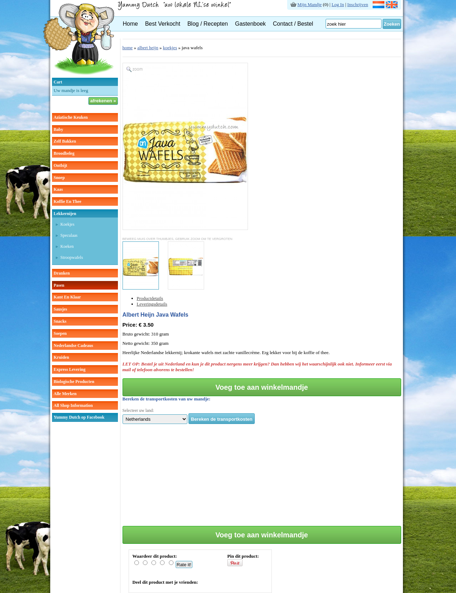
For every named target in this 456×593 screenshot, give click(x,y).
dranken (62, 273)
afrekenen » (103, 100)
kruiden (61, 357)
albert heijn (147, 47)
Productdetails (150, 298)
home (128, 47)
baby (58, 129)
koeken (67, 246)
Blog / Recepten (207, 24)
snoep (59, 177)
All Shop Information (73, 405)
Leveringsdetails (152, 304)
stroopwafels (72, 257)
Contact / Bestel (293, 24)
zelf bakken (65, 141)
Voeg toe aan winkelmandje (262, 387)
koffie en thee (68, 201)
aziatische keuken (71, 117)
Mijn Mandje (309, 4)
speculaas (69, 235)
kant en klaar (67, 297)
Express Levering (70, 369)
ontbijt (60, 165)
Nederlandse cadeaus (73, 345)
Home (130, 24)
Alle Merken (65, 393)
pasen (59, 285)
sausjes (60, 309)
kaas (58, 189)
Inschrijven (357, 4)
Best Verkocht (162, 24)
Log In (338, 4)
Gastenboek (250, 24)
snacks (60, 321)
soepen (60, 333)
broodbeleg (64, 153)
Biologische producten (74, 381)
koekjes (67, 224)
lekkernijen (65, 213)
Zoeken (392, 24)
